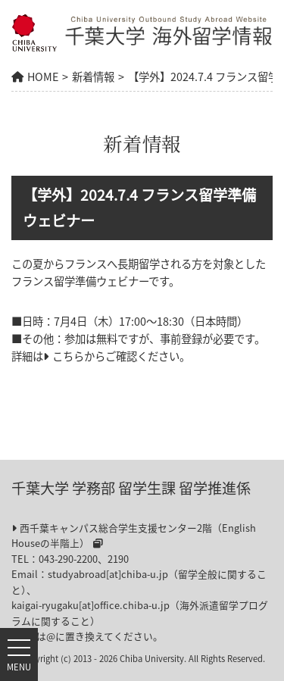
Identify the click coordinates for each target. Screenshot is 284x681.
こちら (68, 356)
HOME (42, 76)
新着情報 (93, 76)
